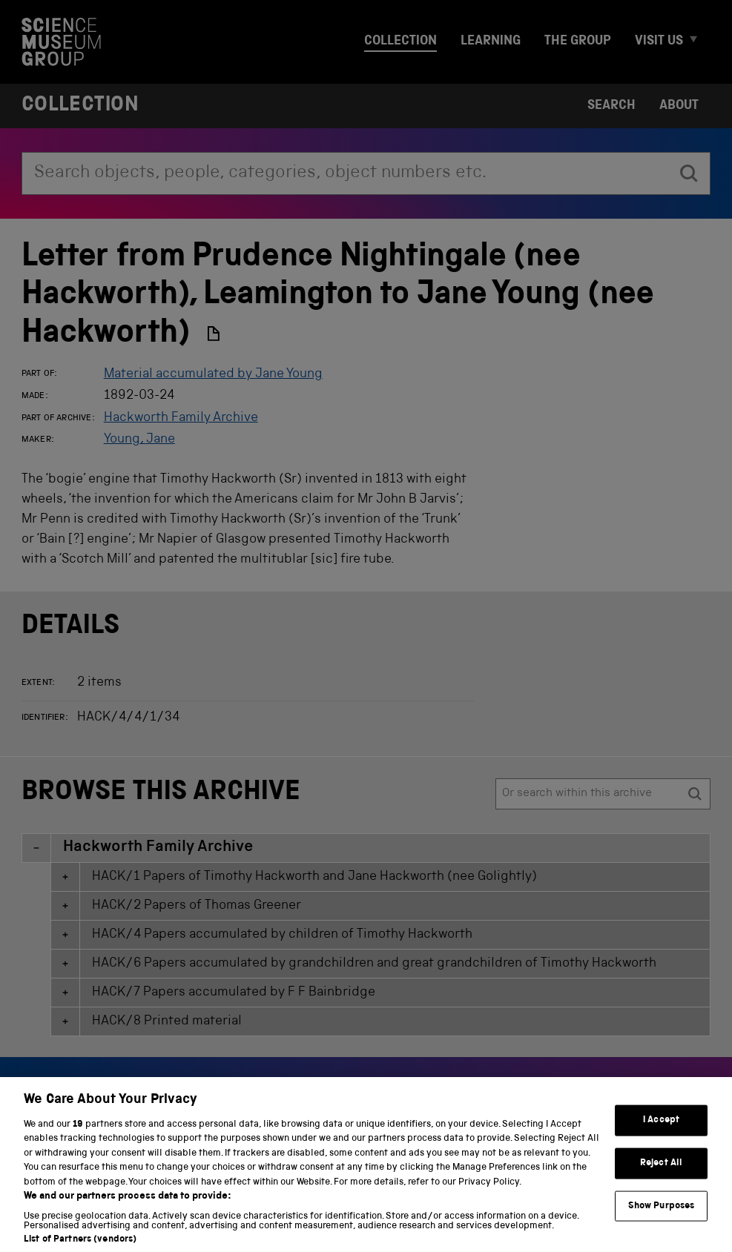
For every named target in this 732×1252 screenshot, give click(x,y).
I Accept (661, 1137)
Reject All (661, 1179)
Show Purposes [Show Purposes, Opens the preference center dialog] (661, 1222)
